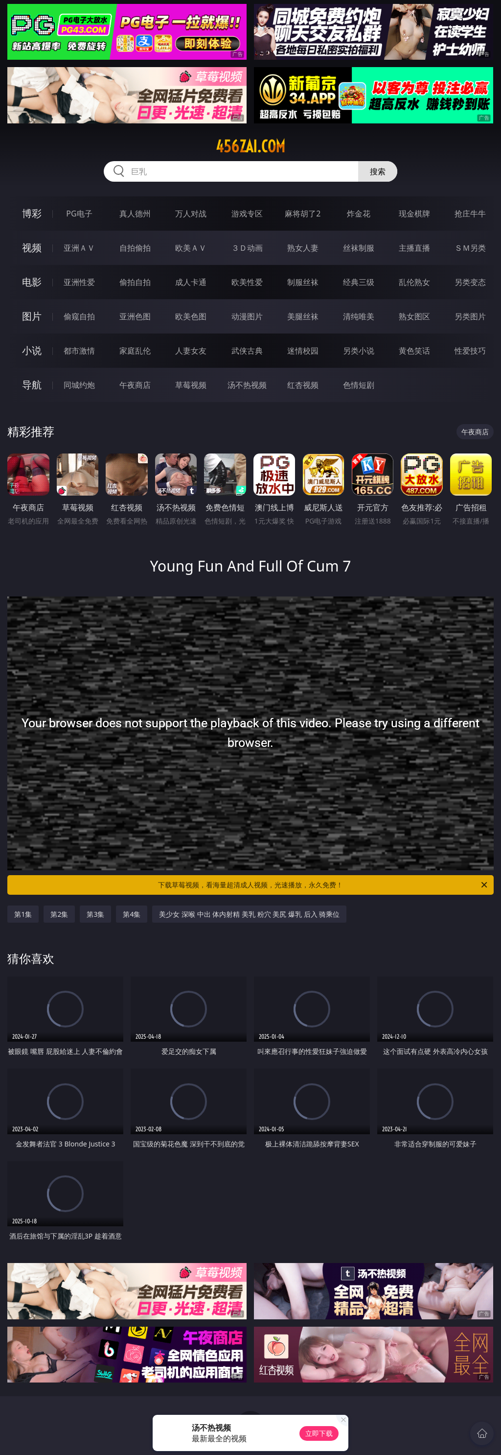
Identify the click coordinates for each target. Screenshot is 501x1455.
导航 (32, 384)
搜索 (378, 171)
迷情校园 (303, 350)
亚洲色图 (135, 316)
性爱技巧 (470, 350)
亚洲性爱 (79, 282)
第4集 (131, 914)
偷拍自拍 (135, 282)
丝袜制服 (358, 247)
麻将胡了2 (302, 213)
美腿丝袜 (303, 316)
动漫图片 (247, 316)
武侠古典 (247, 350)
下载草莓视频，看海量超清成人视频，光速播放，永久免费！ (323, 885)
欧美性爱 (247, 282)
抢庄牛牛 (470, 213)
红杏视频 (303, 385)
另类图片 (470, 316)
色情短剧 (358, 385)
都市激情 (79, 350)
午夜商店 (135, 385)
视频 (32, 247)
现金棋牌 (414, 213)
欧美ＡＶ (190, 247)
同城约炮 (79, 385)
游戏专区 (247, 213)
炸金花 (358, 213)
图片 (32, 316)
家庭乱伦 (135, 350)
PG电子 (79, 213)
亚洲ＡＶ (79, 247)
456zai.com (250, 146)
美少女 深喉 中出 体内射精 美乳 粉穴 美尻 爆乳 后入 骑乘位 (249, 914)
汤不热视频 (247, 385)
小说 (32, 350)
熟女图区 (414, 316)
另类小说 (358, 350)
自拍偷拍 (135, 247)
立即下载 (319, 1433)
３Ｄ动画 (247, 247)
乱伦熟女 (414, 282)
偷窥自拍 (79, 316)
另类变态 (470, 282)
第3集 (95, 914)
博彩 (32, 213)
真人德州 (135, 213)
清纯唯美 (358, 316)
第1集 (23, 914)
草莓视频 (190, 385)
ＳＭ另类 (470, 247)
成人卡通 (190, 282)
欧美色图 (190, 316)
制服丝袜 (303, 282)
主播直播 (414, 247)
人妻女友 (190, 350)
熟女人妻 (303, 247)
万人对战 (190, 213)
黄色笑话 (414, 350)
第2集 (59, 914)
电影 (32, 281)
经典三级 (358, 282)
